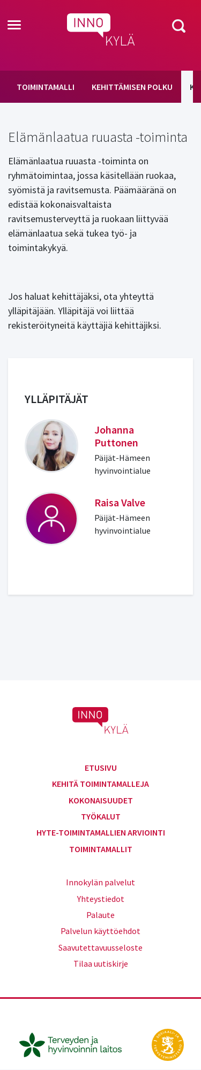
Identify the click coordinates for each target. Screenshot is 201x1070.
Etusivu (101, 767)
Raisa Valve (119, 502)
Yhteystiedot (100, 898)
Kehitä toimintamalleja (100, 783)
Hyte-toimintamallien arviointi (100, 832)
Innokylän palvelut (100, 882)
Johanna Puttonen (116, 436)
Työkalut (101, 816)
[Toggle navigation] (14, 25)
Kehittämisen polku (132, 86)
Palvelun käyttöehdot (100, 930)
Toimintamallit (100, 849)
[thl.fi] (76, 1043)
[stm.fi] (167, 1043)
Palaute (100, 914)
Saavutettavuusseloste (100, 947)
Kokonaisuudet (101, 800)
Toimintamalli (46, 86)
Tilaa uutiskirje (100, 963)
